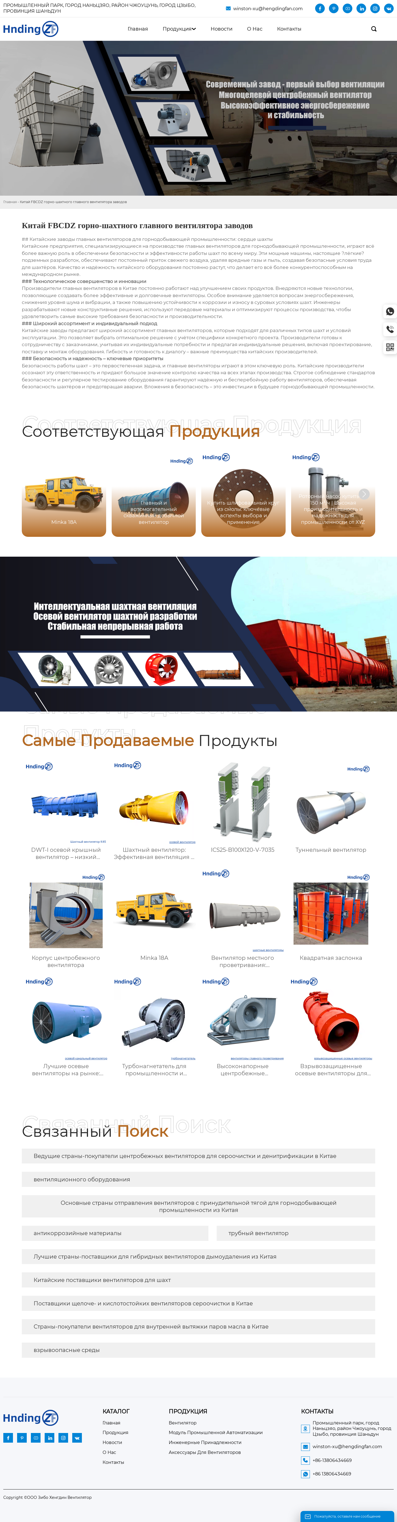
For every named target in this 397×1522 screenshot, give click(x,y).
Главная (10, 202)
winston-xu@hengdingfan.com (268, 8)
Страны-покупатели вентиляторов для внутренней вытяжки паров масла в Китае (151, 1326)
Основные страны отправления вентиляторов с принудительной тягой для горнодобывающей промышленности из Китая (199, 1206)
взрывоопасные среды (67, 1350)
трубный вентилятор (259, 1233)
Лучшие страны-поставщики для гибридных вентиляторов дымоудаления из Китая (155, 1256)
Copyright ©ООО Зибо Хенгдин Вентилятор (47, 1497)
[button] (364, 494)
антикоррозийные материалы (78, 1233)
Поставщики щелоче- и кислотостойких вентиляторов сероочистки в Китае (143, 1303)
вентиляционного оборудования (82, 1179)
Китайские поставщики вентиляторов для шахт (102, 1280)
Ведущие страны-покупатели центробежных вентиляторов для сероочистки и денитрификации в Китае (185, 1156)
